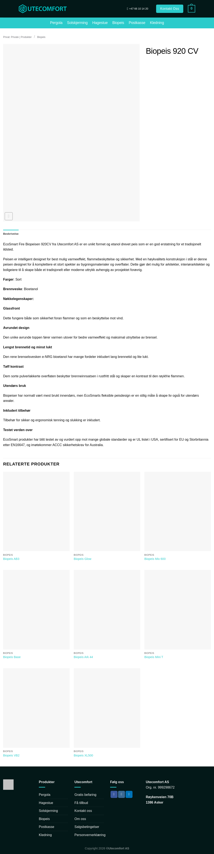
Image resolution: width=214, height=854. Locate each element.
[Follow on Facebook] (114, 794)
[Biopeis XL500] (107, 708)
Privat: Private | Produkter (17, 37)
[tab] (11, 234)
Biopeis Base (12, 657)
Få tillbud (81, 803)
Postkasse (137, 23)
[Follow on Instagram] (121, 794)
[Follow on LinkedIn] (129, 794)
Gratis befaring (85, 794)
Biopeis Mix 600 (155, 559)
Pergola (56, 23)
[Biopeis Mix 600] (177, 511)
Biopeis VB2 (11, 755)
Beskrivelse (11, 233)
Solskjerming (77, 23)
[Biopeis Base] (36, 610)
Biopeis (118, 23)
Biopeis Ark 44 (83, 657)
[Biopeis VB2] (36, 708)
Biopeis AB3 (11, 559)
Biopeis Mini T (153, 657)
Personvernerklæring (90, 835)
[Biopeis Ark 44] (107, 610)
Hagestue (100, 23)
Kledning (157, 23)
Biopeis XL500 (83, 755)
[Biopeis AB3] (36, 511)
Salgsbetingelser (86, 827)
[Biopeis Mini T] (177, 610)
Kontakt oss (83, 811)
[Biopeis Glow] (107, 511)
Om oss (80, 819)
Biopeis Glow (82, 559)
